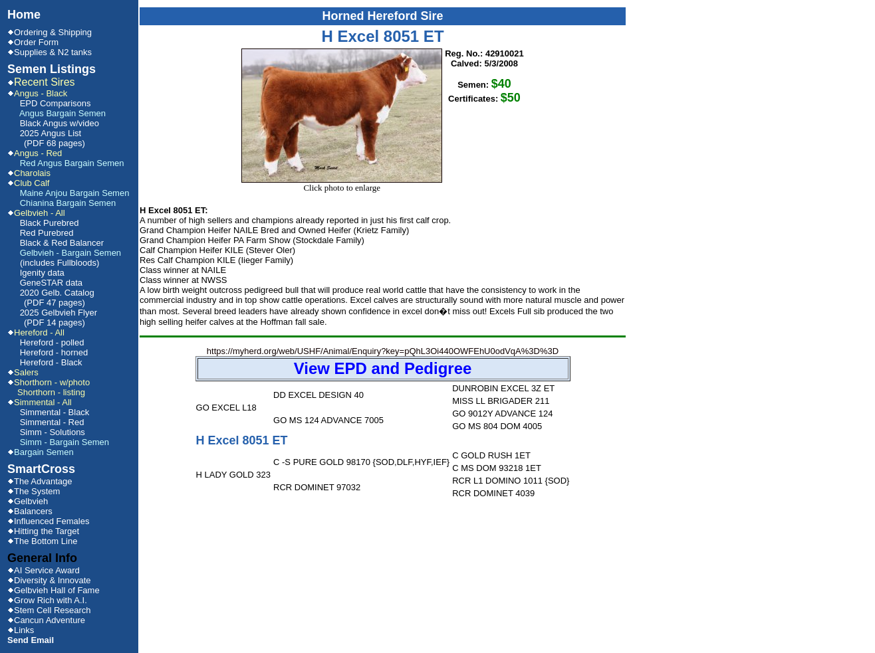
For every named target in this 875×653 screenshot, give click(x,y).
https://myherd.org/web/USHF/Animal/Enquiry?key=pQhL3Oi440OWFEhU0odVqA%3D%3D (382, 363)
